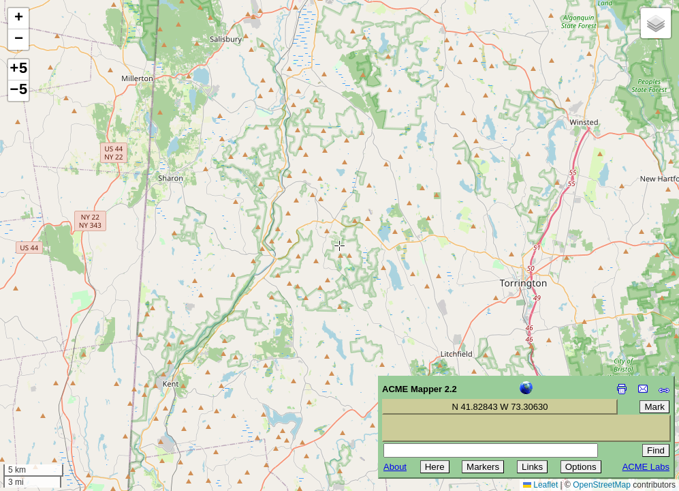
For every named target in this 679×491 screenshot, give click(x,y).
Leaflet (540, 485)
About (395, 467)
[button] (18, 18)
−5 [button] (18, 90)
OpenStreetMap (602, 485)
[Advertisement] (72, 394)
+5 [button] (18, 69)
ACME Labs (645, 467)
